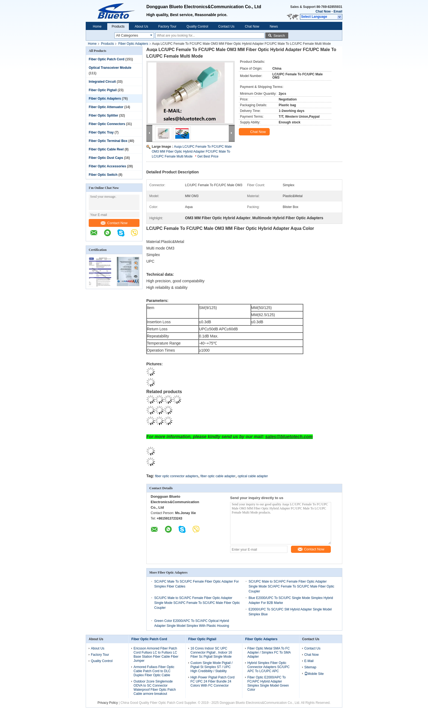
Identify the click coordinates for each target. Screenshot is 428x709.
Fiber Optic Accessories (107, 166)
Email (338, 11)
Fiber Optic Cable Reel (106, 149)
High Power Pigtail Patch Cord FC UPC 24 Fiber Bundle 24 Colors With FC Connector (212, 681)
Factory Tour (167, 26)
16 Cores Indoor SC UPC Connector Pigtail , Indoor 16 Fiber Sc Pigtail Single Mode (211, 652)
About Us (141, 26)
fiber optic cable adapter (217, 476)
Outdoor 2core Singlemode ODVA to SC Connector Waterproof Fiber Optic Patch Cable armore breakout (154, 688)
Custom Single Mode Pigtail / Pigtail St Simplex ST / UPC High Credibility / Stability (212, 667)
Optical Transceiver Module (110, 68)
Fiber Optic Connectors (107, 124)
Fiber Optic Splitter (103, 115)
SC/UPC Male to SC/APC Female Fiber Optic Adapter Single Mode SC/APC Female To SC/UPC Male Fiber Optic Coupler (291, 586)
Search (279, 36)
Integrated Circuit (102, 82)
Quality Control (197, 26)
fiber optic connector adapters (176, 476)
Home (97, 26)
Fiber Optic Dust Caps (106, 158)
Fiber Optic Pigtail (103, 90)
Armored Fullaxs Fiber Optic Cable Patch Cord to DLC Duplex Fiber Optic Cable (153, 671)
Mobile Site (314, 674)
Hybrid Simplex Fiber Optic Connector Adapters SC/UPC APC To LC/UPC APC (268, 667)
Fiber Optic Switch (103, 175)
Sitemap (310, 667)
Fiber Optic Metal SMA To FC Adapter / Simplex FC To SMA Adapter (269, 652)
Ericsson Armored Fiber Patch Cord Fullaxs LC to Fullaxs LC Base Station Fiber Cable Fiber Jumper (155, 654)
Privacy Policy (107, 703)
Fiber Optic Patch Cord (106, 59)
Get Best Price (207, 156)
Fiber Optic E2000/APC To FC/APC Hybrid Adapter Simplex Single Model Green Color (268, 683)
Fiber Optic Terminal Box (108, 141)
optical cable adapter (253, 476)
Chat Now (323, 11)
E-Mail (309, 661)
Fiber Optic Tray (101, 132)
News (274, 26)
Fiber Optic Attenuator (106, 107)
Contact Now (114, 223)
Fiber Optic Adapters (133, 44)
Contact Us (226, 26)
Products (118, 26)
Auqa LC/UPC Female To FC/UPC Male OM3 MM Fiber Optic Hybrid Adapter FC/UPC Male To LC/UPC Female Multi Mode (192, 151)
